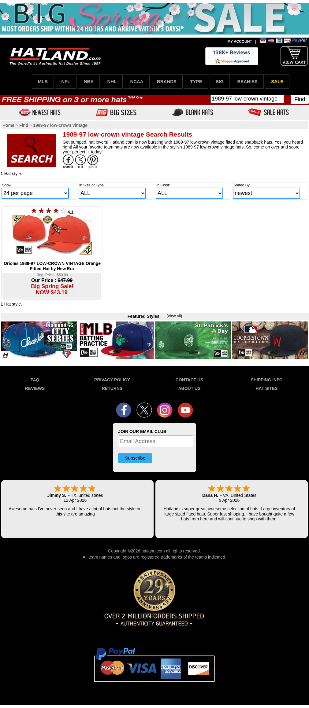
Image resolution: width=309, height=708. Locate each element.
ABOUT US (189, 388)
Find (299, 99)
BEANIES (247, 81)
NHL (112, 81)
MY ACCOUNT (239, 41)
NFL (65, 81)
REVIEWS (35, 388)
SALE (277, 81)
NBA (89, 81)
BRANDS (167, 81)
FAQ (35, 379)
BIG (220, 81)
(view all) (174, 316)
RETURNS (112, 388)
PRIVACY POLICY (112, 379)
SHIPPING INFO (266, 379)
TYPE (196, 81)
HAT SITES (266, 388)
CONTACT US (189, 379)
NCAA (136, 81)
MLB (43, 81)
